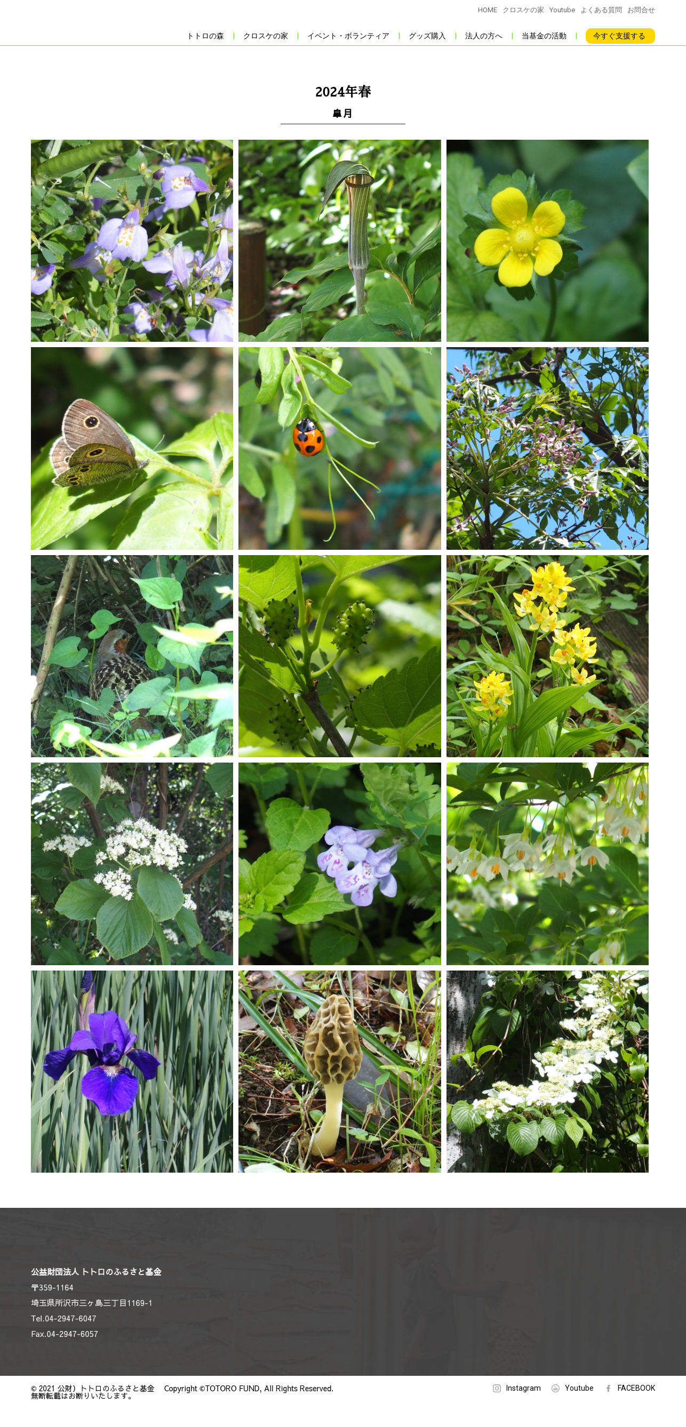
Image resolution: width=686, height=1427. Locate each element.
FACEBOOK (636, 1388)
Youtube (562, 10)
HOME (487, 10)
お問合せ (641, 10)
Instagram (523, 1388)
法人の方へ (483, 36)
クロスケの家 (523, 10)
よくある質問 (601, 10)
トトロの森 (205, 36)
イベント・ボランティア (348, 36)
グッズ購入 (427, 36)
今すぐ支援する (619, 36)
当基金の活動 (544, 36)
